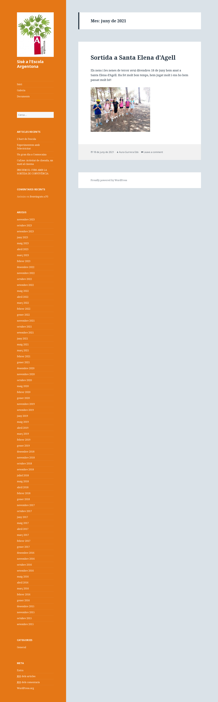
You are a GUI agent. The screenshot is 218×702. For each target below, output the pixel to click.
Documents (23, 96)
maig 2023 (23, 243)
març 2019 (23, 433)
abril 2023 (22, 249)
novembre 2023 (26, 219)
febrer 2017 (23, 540)
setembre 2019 (25, 410)
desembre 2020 (25, 368)
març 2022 (23, 302)
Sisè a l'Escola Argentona (30, 64)
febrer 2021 (23, 356)
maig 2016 (23, 576)
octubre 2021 (24, 326)
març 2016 (23, 588)
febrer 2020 (23, 392)
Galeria (21, 90)
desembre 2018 (25, 451)
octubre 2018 (24, 463)
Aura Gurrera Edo (129, 152)
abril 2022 (22, 296)
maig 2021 (23, 344)
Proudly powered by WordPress (109, 180)
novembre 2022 (26, 273)
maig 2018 (23, 481)
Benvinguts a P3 (39, 196)
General (21, 647)
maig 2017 (23, 523)
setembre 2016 (25, 570)
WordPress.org (25, 688)
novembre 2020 (26, 374)
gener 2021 (23, 362)
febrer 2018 (23, 493)
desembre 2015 (25, 606)
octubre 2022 (24, 279)
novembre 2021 (26, 320)
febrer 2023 (23, 261)
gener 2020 (23, 398)
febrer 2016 (23, 594)
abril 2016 (22, 582)
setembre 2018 (25, 469)
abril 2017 (22, 529)
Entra (20, 670)
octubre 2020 (24, 380)
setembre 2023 (25, 231)
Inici (19, 84)
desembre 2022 (25, 267)
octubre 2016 (24, 564)
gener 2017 (23, 546)
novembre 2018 (26, 457)
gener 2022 (23, 314)
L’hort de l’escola (26, 139)
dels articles (26, 676)
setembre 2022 (25, 285)
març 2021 (23, 350)
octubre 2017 (24, 511)
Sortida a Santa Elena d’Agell (133, 57)
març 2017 (23, 535)
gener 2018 (23, 499)
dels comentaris (28, 682)
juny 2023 (22, 237)
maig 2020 (23, 386)
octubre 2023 (24, 225)
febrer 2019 (23, 439)
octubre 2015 (24, 618)
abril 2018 (22, 487)
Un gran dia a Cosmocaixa (31, 154)
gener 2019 (23, 445)
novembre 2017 (26, 505)
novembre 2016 (26, 558)
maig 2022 (23, 291)
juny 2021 (22, 338)
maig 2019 (23, 421)
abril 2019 (22, 427)
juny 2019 (22, 416)
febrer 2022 (23, 308)
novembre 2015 (26, 612)
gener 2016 (23, 600)
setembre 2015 (25, 624)
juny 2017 (22, 517)
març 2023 (23, 255)
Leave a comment (153, 152)
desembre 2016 (25, 552)
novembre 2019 (26, 404)
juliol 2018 (23, 475)
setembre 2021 (25, 332)
